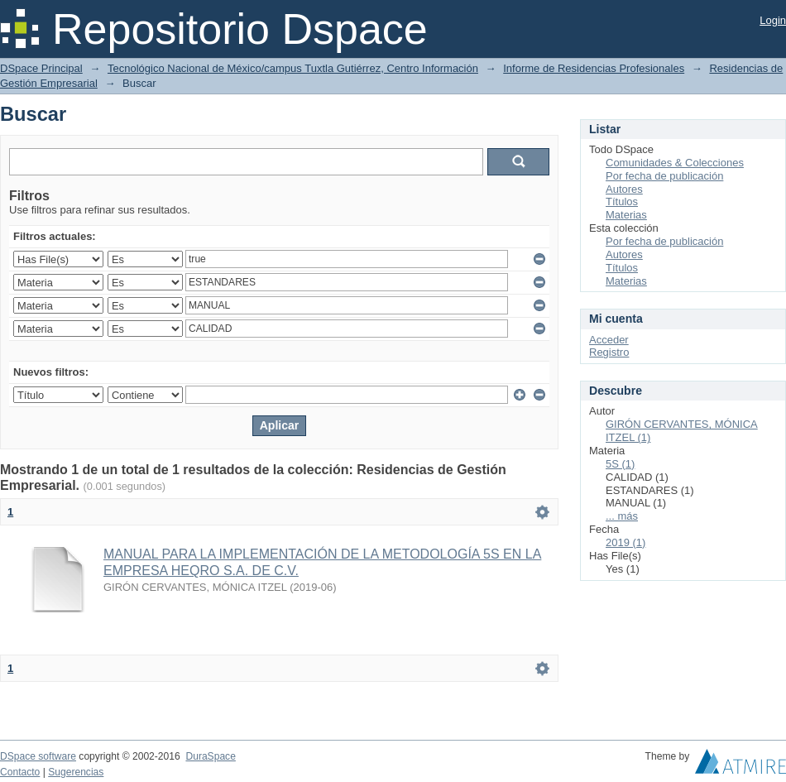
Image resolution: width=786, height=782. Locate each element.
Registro (609, 352)
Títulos (622, 201)
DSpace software (38, 756)
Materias (626, 215)
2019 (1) (625, 542)
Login (773, 20)
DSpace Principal (41, 68)
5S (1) (620, 464)
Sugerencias (75, 772)
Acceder (609, 339)
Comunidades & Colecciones (675, 162)
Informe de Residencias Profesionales (593, 68)
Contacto (20, 772)
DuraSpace (210, 756)
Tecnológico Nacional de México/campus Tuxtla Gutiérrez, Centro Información (293, 68)
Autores (624, 189)
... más (622, 516)
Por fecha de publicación (664, 176)
